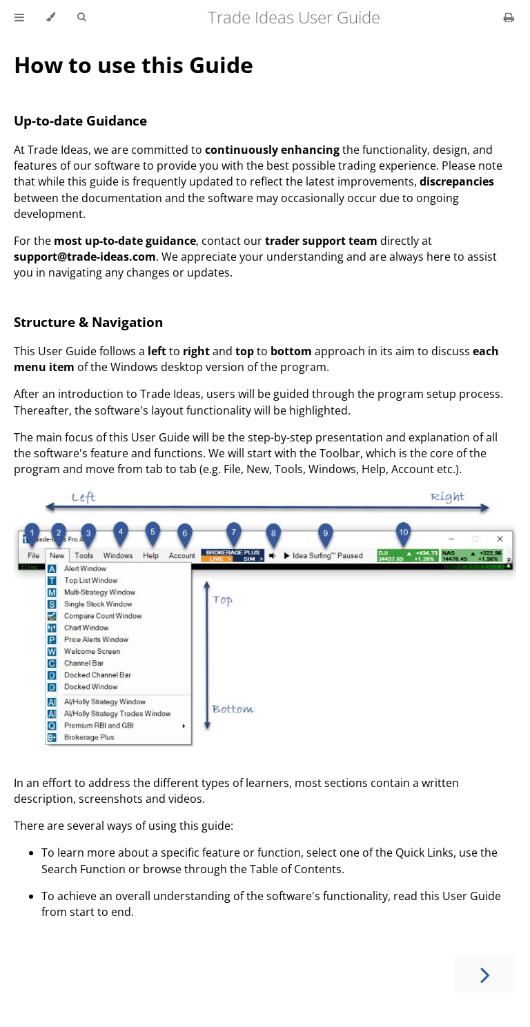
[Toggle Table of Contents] (19, 17)
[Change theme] (50, 17)
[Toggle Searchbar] (81, 17)
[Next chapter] (485, 974)
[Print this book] (509, 17)
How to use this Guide (133, 64)
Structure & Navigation (88, 321)
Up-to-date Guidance (80, 120)
